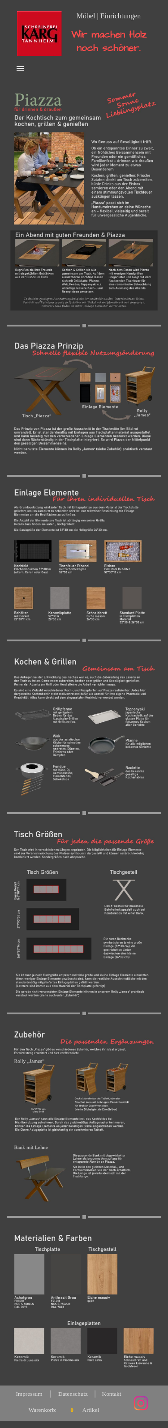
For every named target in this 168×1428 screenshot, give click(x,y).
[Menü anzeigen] (20, 68)
